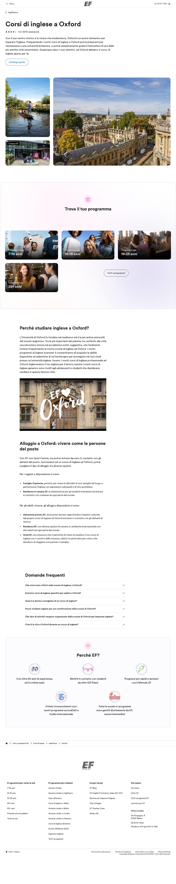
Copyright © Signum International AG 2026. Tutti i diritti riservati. (144, 881)
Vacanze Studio (55, 815)
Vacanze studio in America (59, 846)
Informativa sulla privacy (101, 879)
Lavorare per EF (138, 830)
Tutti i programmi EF (140, 825)
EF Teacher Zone (97, 835)
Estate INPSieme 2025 (58, 856)
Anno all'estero (55, 825)
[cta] (116, 286)
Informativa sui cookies (144, 879)
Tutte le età (12, 846)
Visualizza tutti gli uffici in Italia (144, 854)
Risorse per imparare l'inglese (102, 825)
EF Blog (93, 815)
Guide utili (94, 841)
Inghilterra (13, 12)
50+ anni (11, 835)
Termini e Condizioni (123, 879)
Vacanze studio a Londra (59, 841)
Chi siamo (135, 815)
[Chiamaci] (161, 3)
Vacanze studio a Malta (58, 835)
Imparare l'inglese (55, 861)
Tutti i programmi (55, 866)
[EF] (88, 4)
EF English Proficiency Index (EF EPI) (106, 820)
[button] (10, 4)
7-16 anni (11, 815)
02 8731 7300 (137, 850)
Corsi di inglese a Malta (58, 830)
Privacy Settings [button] (164, 879)
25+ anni (10, 830)
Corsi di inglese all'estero (59, 851)
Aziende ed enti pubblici (17, 841)
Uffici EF (135, 820)
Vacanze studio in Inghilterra (60, 820)
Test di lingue (95, 830)
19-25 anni (11, 825)
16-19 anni (11, 820)
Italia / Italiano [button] (13, 879)
